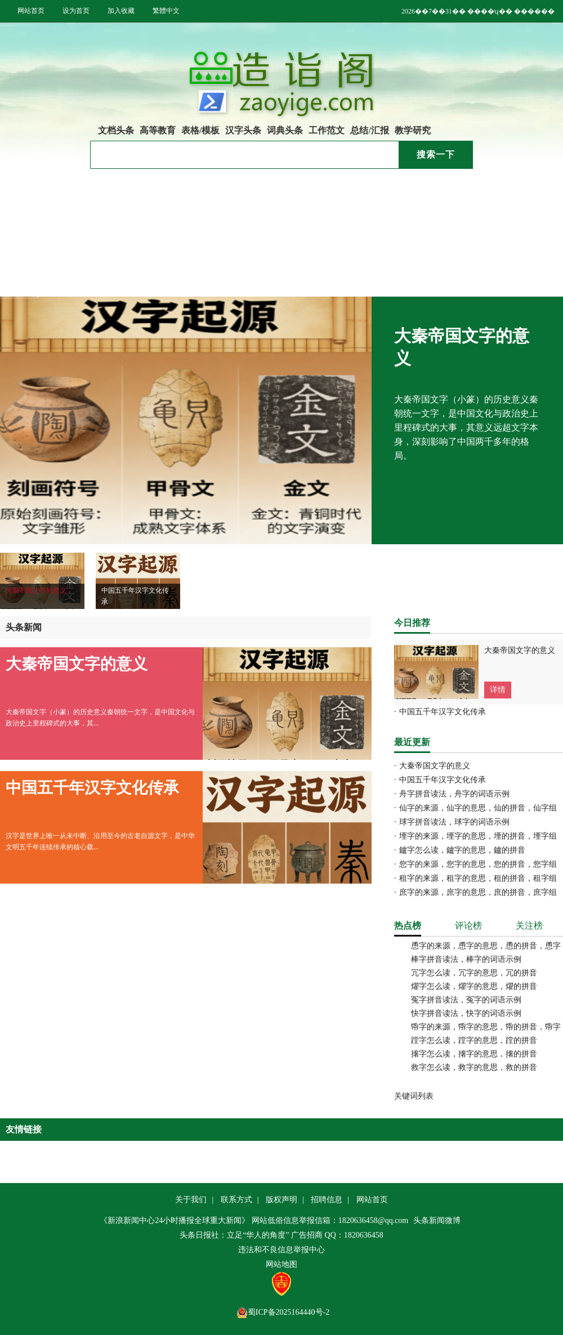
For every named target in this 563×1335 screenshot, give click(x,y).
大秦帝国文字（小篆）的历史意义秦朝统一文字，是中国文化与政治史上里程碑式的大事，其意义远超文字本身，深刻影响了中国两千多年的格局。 (466, 427)
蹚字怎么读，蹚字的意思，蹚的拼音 (474, 1040)
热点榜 (407, 925)
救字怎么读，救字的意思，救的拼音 (474, 1067)
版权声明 (281, 1199)
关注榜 (529, 925)
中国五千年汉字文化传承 (307, 207)
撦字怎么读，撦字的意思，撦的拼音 (474, 1054)
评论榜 (468, 925)
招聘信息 (326, 1199)
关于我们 (191, 1199)
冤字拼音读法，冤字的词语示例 (466, 1000)
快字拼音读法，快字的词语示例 (466, 1013)
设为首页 (76, 11)
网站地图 (281, 1264)
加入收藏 (121, 11)
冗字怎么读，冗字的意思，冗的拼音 (474, 973)
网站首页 (30, 11)
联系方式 (236, 1199)
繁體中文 (166, 11)
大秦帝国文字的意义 (298, 193)
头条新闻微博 (437, 1220)
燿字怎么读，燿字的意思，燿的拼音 (474, 986)
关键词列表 (414, 1096)
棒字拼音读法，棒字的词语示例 (466, 959)
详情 (498, 690)
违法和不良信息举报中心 (281, 1250)
